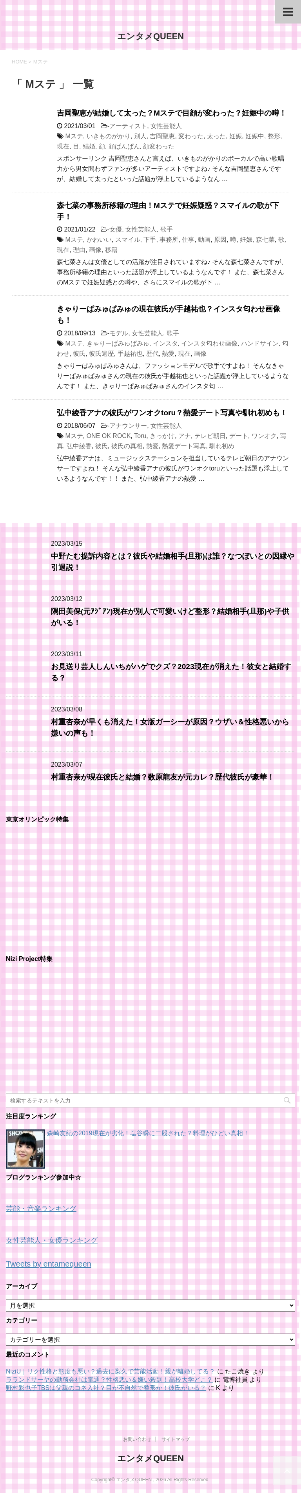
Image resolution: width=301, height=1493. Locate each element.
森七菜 (265, 239)
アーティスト (128, 126)
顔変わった (158, 146)
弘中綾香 (79, 446)
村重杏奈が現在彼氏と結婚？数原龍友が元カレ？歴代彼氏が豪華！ (162, 777)
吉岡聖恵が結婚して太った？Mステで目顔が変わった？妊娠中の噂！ (171, 113)
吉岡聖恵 (162, 136)
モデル (118, 333)
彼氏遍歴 (101, 353)
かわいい (99, 239)
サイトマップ (175, 1439)
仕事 (188, 239)
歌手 (166, 229)
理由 (79, 249)
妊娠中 (254, 136)
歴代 (152, 353)
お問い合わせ (137, 1439)
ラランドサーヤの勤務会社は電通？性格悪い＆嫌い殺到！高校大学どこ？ (109, 1379)
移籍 (111, 249)
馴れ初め (221, 446)
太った (216, 136)
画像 (95, 249)
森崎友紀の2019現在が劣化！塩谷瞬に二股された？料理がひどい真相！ (148, 1133)
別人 (140, 136)
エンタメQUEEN (150, 36)
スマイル (127, 239)
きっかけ (162, 436)
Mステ (74, 136)
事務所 (169, 239)
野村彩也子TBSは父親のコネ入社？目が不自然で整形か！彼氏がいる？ (106, 1387)
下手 (149, 239)
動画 (204, 239)
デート (238, 436)
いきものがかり (109, 136)
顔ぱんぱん (124, 146)
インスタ (165, 343)
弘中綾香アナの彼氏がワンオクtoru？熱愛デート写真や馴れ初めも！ (172, 413)
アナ (184, 436)
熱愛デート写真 (184, 446)
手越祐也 (130, 353)
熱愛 (168, 353)
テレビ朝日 (210, 436)
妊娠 (235, 136)
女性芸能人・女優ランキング (52, 1240)
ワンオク (264, 436)
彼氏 (79, 353)
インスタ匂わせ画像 (209, 343)
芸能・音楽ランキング (41, 1208)
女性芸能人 (166, 126)
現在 (63, 146)
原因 (220, 239)
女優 (115, 229)
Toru (140, 436)
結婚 (89, 146)
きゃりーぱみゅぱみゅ (118, 343)
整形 (274, 136)
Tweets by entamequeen (48, 1264)
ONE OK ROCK (109, 436)
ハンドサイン (260, 343)
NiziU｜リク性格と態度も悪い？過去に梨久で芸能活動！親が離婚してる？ (110, 1371)
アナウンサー (128, 425)
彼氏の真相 (127, 446)
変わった (190, 136)
